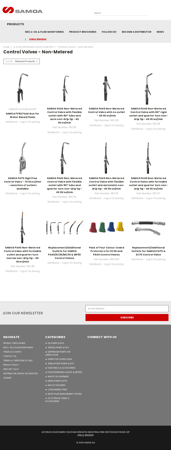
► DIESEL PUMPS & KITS (56, 380)
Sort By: (9, 61)
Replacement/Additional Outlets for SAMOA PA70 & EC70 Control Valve (148, 251)
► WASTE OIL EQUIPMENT (57, 376)
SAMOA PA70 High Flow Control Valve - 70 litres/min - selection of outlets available (22, 183)
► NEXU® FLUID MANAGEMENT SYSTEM (63, 393)
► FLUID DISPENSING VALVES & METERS (63, 372)
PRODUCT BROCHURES (14, 343)
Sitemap (7, 377)
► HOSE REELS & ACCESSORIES (60, 367)
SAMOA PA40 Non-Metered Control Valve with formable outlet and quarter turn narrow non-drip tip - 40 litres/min (22, 254)
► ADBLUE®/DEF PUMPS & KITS (59, 363)
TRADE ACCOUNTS (12, 351)
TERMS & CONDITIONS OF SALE (18, 360)
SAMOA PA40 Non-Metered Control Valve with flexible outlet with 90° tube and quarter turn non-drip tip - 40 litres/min (64, 185)
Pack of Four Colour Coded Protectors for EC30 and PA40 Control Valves (106, 251)
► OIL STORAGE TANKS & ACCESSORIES (57, 400)
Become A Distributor (136, 32)
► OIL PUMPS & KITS (54, 343)
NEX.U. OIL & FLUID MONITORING (44, 32)
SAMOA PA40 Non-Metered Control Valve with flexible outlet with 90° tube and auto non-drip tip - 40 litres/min (64, 115)
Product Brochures (82, 32)
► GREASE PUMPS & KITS (57, 347)
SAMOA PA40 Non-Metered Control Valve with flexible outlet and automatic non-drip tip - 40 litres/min (106, 183)
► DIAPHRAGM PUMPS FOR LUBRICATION (57, 353)
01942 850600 (37, 39)
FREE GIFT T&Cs (11, 369)
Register (33, 373)
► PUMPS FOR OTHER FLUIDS (58, 359)
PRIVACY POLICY (11, 364)
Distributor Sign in (13, 373)
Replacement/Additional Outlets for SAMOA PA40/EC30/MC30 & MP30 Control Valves (64, 253)
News (160, 32)
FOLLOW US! (109, 32)
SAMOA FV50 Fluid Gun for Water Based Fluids (22, 115)
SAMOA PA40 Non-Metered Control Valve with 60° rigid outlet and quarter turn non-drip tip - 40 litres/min (148, 114)
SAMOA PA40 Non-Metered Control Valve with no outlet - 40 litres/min (106, 112)
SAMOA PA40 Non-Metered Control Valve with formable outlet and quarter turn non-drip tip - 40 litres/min (148, 183)
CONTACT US (9, 356)
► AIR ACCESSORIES (55, 385)
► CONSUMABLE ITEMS (56, 389)
